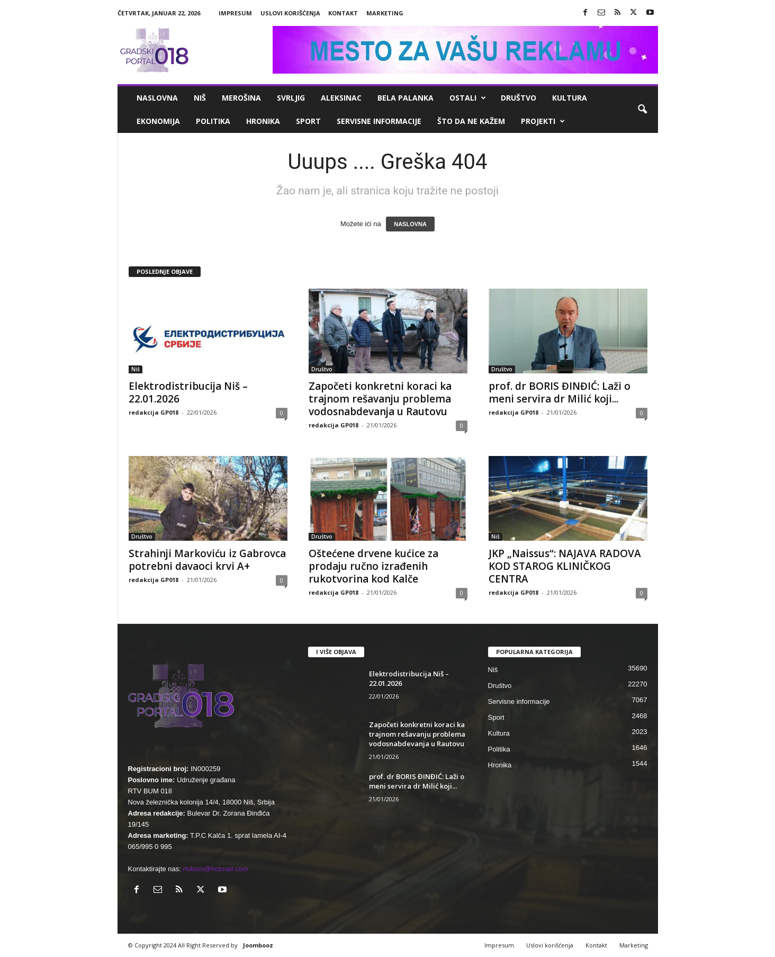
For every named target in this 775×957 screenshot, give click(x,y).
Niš (200, 98)
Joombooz (258, 945)
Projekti (543, 121)
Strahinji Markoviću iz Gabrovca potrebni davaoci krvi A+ (207, 560)
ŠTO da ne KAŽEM (471, 121)
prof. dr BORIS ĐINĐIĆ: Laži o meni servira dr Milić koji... (559, 392)
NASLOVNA (410, 224)
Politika (213, 121)
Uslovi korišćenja (290, 13)
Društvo (518, 98)
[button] (642, 109)
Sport (308, 121)
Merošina (241, 98)
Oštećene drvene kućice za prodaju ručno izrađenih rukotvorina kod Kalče (373, 566)
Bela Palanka (405, 98)
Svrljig (291, 98)
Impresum (235, 13)
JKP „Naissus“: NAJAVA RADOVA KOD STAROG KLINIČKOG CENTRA (565, 566)
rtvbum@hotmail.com (215, 869)
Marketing (384, 13)
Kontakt (343, 13)
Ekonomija (158, 121)
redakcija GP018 (153, 412)
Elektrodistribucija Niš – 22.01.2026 (188, 392)
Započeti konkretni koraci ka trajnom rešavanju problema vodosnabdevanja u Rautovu (380, 398)
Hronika (263, 121)
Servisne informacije (379, 121)
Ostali (467, 98)
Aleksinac (341, 98)
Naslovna (157, 98)
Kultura (569, 98)
